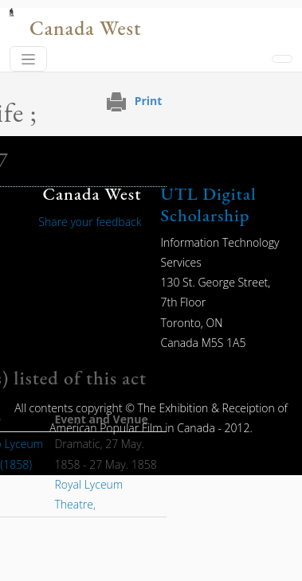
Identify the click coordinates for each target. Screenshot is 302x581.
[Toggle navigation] (28, 59)
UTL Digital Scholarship (209, 204)
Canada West (85, 28)
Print (149, 100)
